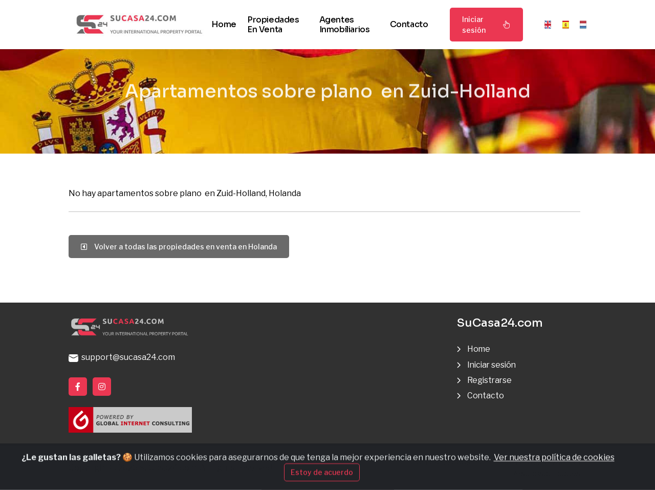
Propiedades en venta (273, 24)
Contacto (409, 24)
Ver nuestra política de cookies (554, 470)
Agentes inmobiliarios (344, 24)
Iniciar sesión (486, 24)
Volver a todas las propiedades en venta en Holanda (179, 246)
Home (223, 24)
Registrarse (490, 380)
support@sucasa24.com (122, 357)
